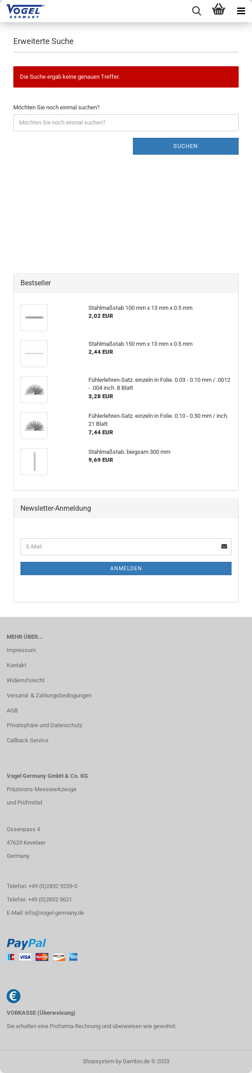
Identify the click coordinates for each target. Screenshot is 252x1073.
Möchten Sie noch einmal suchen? (56, 107)
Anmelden (126, 568)
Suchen (185, 146)
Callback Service (27, 740)
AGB (12, 710)
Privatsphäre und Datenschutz (44, 725)
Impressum (21, 650)
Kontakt (16, 665)
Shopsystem (98, 1061)
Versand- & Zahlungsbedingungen (49, 695)
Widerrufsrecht (25, 680)
